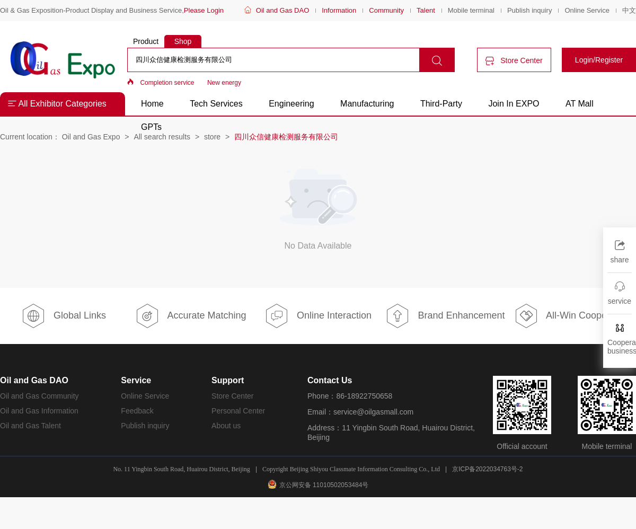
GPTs (151, 126)
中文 (629, 10)
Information (339, 10)
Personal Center (238, 411)
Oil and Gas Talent (30, 425)
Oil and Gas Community (39, 396)
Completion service (167, 82)
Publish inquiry (529, 10)
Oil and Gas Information (39, 411)
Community (386, 10)
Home (152, 103)
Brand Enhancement (445, 316)
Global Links (63, 316)
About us (226, 425)
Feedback (137, 411)
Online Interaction (318, 316)
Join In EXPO (513, 103)
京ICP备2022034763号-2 (487, 469)
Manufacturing (367, 103)
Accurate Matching (190, 316)
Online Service (587, 10)
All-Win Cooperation (572, 316)
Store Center (513, 60)
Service (136, 380)
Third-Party (442, 103)
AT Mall (580, 103)
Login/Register (599, 60)
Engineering (291, 103)
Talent (426, 10)
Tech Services (216, 103)
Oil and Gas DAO (282, 10)
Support (227, 380)
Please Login (204, 10)
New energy (224, 82)
